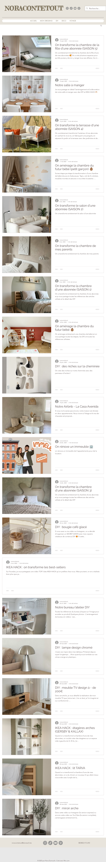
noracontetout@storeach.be (22, 843)
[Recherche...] (95, 8)
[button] (101, 26)
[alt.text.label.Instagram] (67, 8)
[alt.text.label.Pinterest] (79, 8)
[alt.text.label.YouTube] (75, 8)
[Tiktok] (50, 843)
